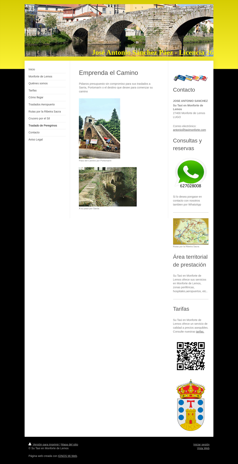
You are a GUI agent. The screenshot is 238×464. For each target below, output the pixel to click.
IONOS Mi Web (67, 455)
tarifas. (200, 331)
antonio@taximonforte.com (189, 129)
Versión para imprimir (44, 444)
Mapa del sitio (69, 444)
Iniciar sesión (201, 444)
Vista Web (203, 448)
